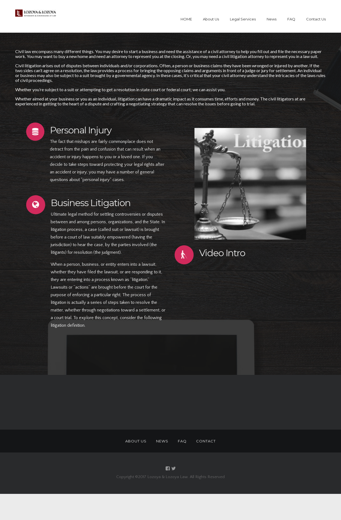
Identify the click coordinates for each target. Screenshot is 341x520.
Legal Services (243, 19)
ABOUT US (136, 441)
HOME (186, 19)
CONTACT (206, 441)
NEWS (162, 441)
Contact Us (316, 19)
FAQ (291, 19)
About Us (211, 19)
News (271, 19)
